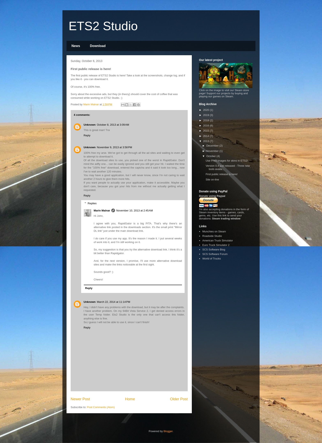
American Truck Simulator (217, 240)
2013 (206, 141)
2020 (206, 109)
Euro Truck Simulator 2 (215, 245)
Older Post (179, 399)
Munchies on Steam (214, 231)
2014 (206, 136)
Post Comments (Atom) (101, 407)
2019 (206, 115)
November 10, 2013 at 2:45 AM (134, 210)
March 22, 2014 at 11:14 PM (113, 301)
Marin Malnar (102, 210)
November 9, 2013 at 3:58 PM (114, 147)
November (213, 151)
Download (98, 46)
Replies (92, 203)
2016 (206, 125)
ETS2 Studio (103, 26)
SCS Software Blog (213, 249)
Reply (87, 135)
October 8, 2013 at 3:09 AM (113, 124)
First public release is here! (221, 174)
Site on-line (212, 179)
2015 (206, 130)
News (75, 46)
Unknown (90, 124)
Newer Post (80, 399)
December (213, 145)
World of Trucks (211, 258)
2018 (206, 120)
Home (130, 399)
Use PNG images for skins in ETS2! (227, 160)
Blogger (167, 431)
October (211, 156)
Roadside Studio (212, 236)
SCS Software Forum (215, 254)
